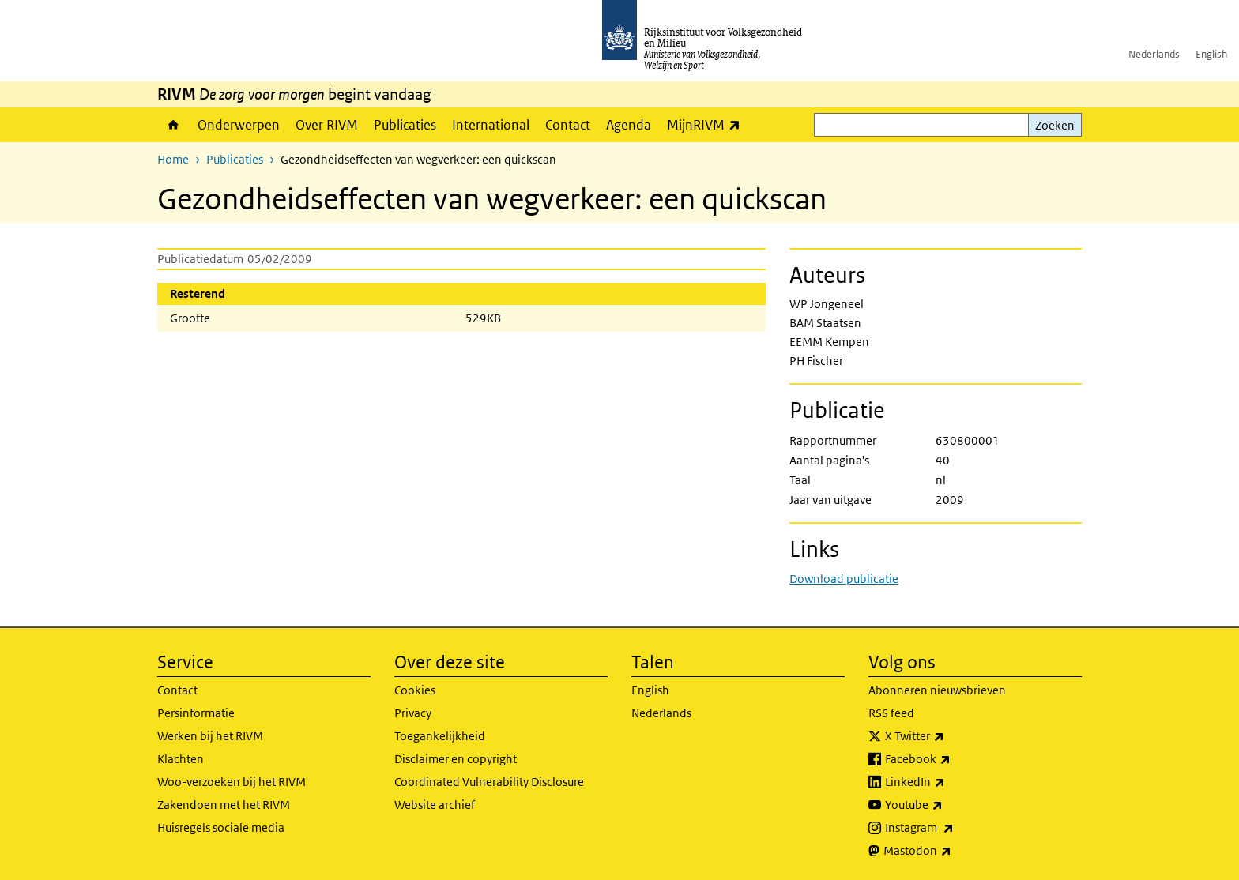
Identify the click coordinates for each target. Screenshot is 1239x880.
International (490, 125)
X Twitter (949, 736)
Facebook (952, 759)
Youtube (948, 804)
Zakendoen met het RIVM (223, 804)
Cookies (414, 690)
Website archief (434, 804)
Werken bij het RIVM (210, 735)
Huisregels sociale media (220, 827)
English (1211, 54)
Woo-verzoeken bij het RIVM (231, 781)
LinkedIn (950, 782)
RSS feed (891, 712)
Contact (567, 125)
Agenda (628, 125)
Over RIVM (327, 125)
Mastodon (952, 850)
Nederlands (1154, 54)
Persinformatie (196, 712)
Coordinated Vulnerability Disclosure (489, 781)
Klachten (180, 758)
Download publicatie (843, 578)
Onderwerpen (239, 125)
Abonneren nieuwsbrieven (937, 690)
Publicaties (405, 125)
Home (173, 124)
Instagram (954, 827)
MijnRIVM (707, 124)
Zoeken (1055, 125)
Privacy (412, 712)
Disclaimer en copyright (455, 758)
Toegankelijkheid (439, 735)
